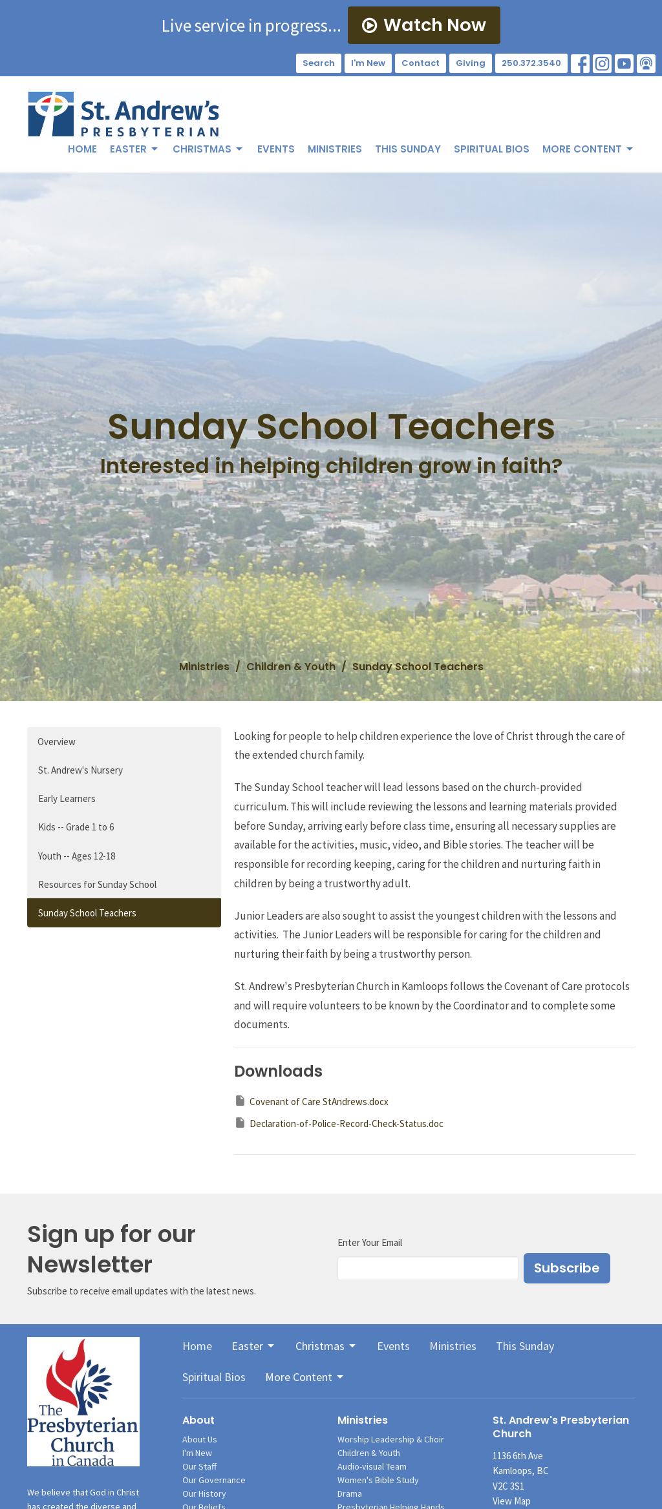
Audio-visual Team (372, 1466)
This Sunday (408, 149)
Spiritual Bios (491, 149)
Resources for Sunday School (97, 884)
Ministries (335, 149)
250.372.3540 (531, 63)
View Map (512, 1501)
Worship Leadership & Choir (390, 1439)
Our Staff (199, 1466)
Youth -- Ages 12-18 (76, 856)
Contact (420, 63)
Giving (471, 63)
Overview (56, 741)
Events (276, 149)
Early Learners (67, 798)
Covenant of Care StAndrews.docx (311, 1101)
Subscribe (567, 1268)
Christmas (208, 149)
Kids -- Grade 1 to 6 (76, 827)
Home (82, 149)
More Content (588, 149)
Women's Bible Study (378, 1480)
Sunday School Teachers (87, 913)
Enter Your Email (369, 1242)
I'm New (368, 63)
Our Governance (214, 1480)
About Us (199, 1439)
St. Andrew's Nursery (80, 770)
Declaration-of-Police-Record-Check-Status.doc (338, 1123)
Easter (135, 149)
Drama (349, 1493)
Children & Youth (291, 666)
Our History (204, 1493)
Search (319, 63)
